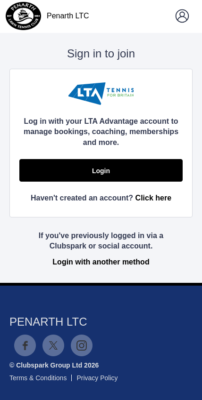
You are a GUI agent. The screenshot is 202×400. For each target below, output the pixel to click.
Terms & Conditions (38, 378)
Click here (153, 198)
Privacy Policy (97, 378)
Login (101, 171)
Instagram (82, 345)
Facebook (25, 345)
